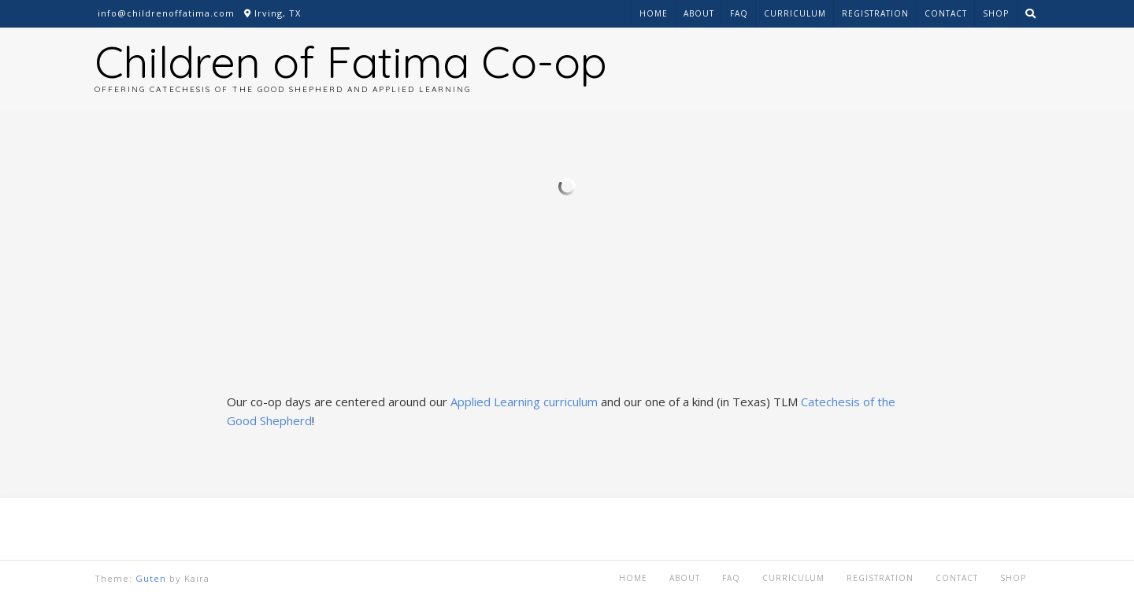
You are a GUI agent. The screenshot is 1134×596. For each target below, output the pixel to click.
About (699, 13)
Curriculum (795, 13)
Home (653, 13)
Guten (150, 578)
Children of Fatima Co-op (350, 61)
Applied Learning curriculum (524, 401)
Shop (996, 13)
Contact (946, 13)
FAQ (739, 13)
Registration (875, 13)
